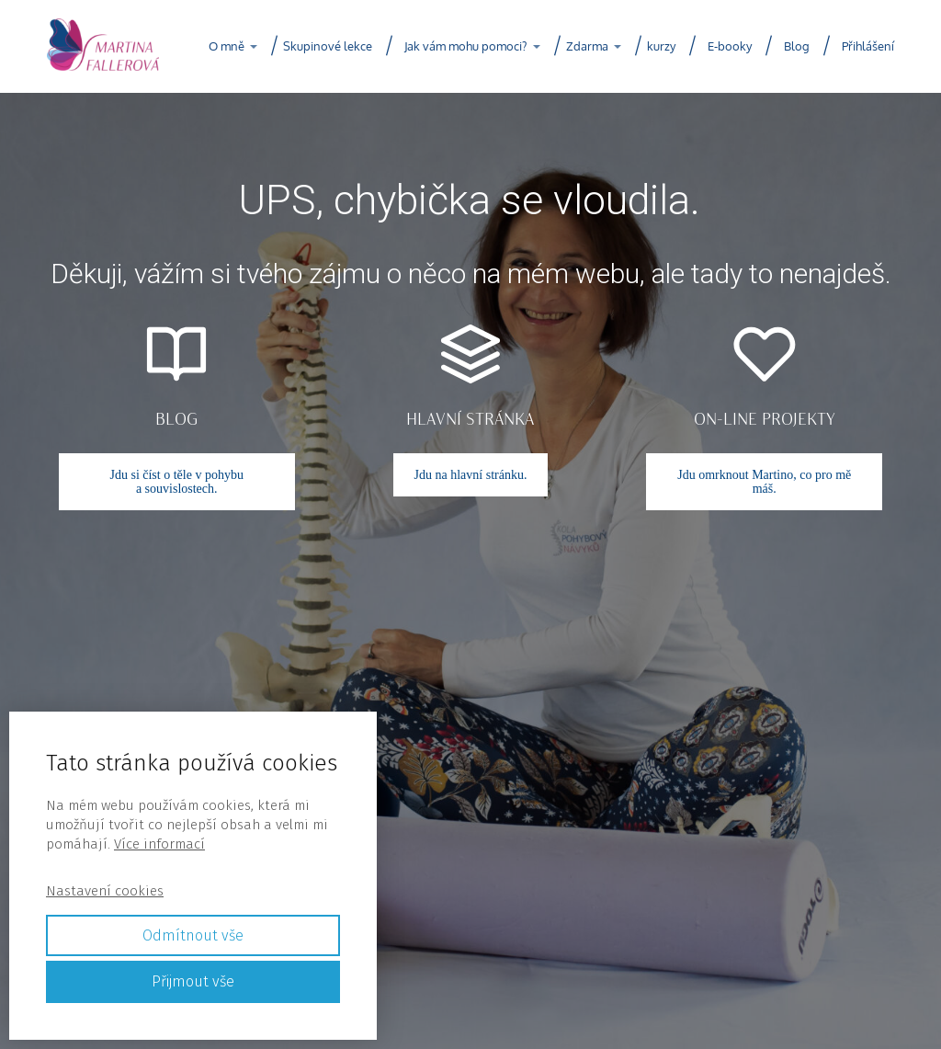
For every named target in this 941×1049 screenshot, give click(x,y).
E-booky (730, 46)
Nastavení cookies (105, 891)
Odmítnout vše (193, 935)
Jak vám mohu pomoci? (465, 46)
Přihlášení (868, 46)
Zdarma (587, 46)
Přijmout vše (193, 981)
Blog (797, 46)
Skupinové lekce (327, 46)
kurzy (661, 46)
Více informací (159, 844)
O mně (226, 46)
